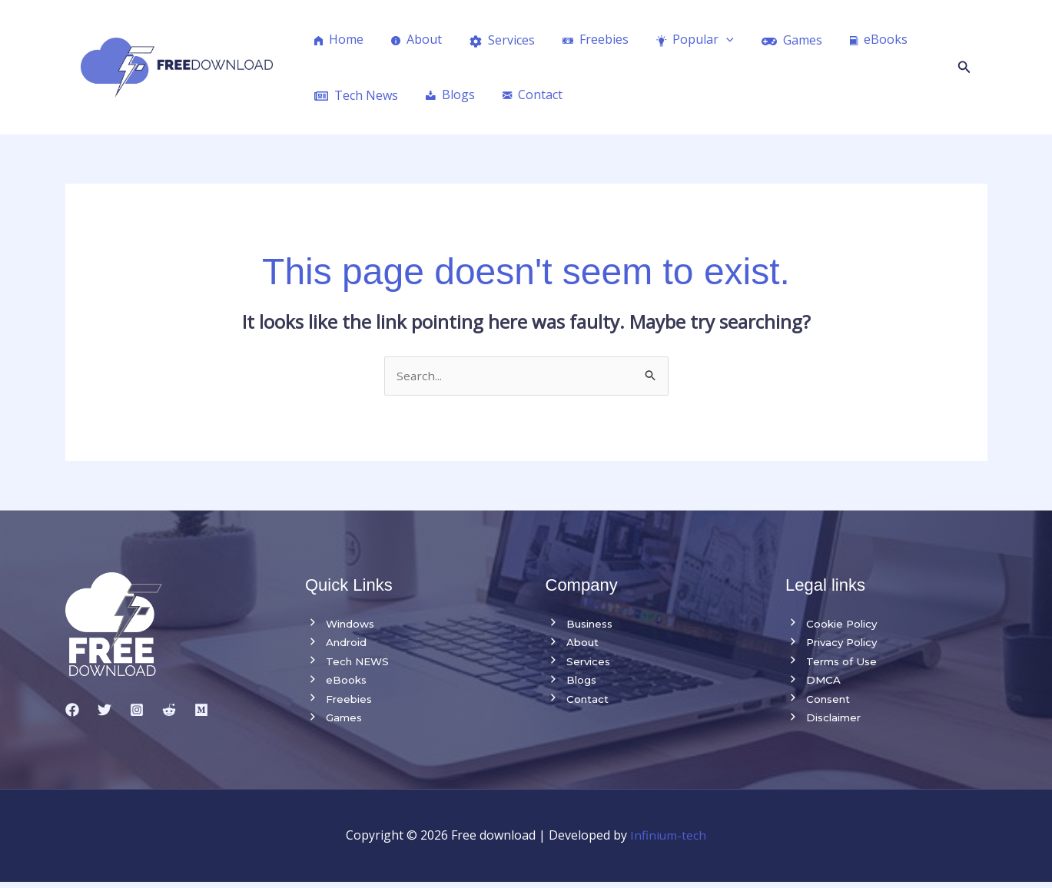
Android (337, 644)
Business (582, 624)
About (573, 644)
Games (334, 723)
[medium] (201, 710)
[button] (964, 68)
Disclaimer (825, 723)
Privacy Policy (834, 644)
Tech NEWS (349, 664)
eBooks (336, 684)
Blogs (572, 684)
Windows (342, 624)
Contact (578, 703)
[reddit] (169, 710)
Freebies (340, 703)
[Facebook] (72, 710)
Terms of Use (832, 664)
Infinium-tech (668, 841)
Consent (819, 703)
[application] (712, 39)
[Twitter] (104, 710)
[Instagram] (137, 710)
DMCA (813, 684)
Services (579, 664)
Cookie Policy (833, 624)
